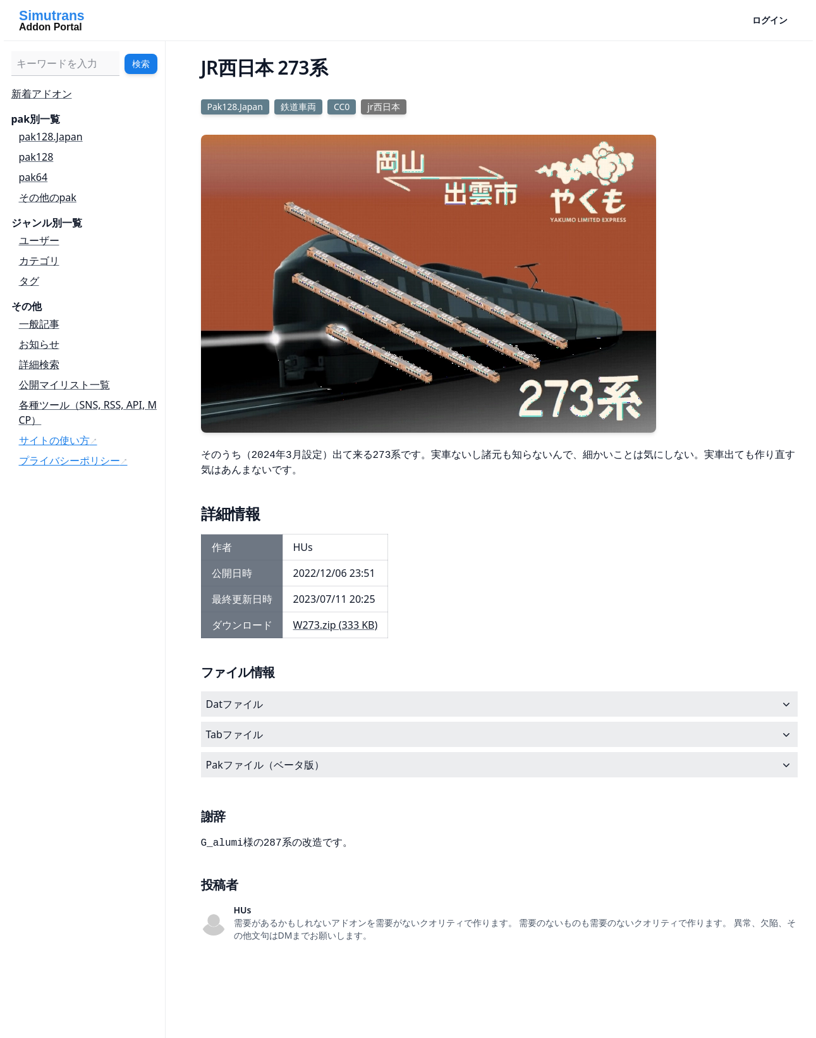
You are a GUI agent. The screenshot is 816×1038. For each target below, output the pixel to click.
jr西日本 (383, 107)
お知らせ (39, 344)
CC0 (342, 107)
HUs (243, 910)
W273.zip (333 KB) (335, 625)
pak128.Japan (51, 137)
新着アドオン (41, 94)
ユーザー (39, 240)
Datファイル (499, 704)
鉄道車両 (298, 107)
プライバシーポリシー (69, 460)
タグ (29, 281)
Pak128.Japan (235, 107)
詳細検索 (39, 364)
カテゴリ (39, 261)
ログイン (770, 20)
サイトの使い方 (54, 440)
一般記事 (39, 324)
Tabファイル (499, 734)
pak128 (36, 157)
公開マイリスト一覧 (64, 385)
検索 (141, 64)
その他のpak (47, 197)
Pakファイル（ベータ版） (499, 765)
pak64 (33, 177)
